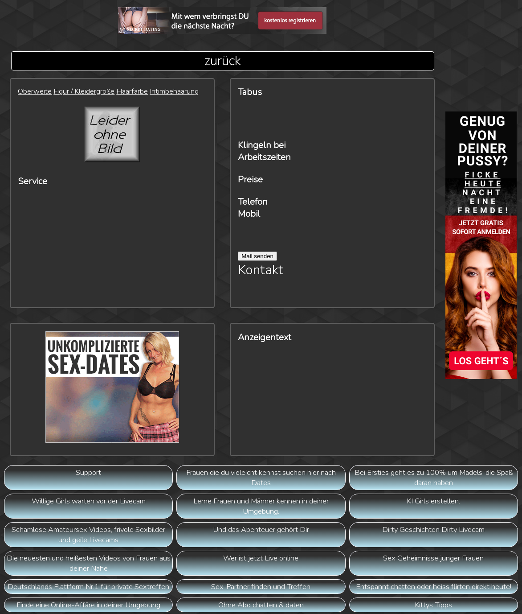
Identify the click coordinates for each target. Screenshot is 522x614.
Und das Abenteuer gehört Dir (261, 529)
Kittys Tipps (433, 605)
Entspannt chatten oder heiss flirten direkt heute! (433, 586)
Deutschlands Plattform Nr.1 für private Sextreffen (88, 586)
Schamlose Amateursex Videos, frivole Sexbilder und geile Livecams (88, 534)
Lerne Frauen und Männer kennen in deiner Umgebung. (261, 506)
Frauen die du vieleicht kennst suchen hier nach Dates (261, 477)
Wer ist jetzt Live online (260, 558)
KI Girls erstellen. (433, 501)
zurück (222, 61)
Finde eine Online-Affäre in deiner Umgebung (88, 605)
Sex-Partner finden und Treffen (260, 586)
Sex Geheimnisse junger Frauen (433, 558)
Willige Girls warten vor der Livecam (89, 501)
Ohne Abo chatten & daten (261, 605)
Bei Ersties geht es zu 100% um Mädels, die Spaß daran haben (434, 477)
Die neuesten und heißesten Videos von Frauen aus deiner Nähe (89, 563)
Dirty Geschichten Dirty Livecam (433, 529)
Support (88, 472)
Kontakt (260, 270)
